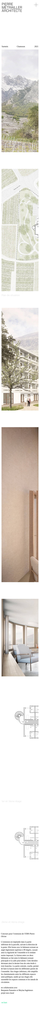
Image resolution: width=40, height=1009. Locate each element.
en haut (4, 1002)
